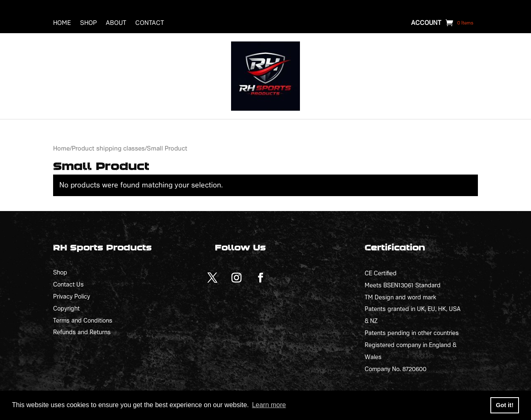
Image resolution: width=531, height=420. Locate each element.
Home (62, 23)
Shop (88, 23)
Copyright (66, 309)
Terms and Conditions (82, 321)
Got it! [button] (504, 405)
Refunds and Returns (82, 332)
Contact (149, 23)
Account (426, 23)
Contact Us (68, 285)
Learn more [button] (269, 404)
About (116, 23)
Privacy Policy (71, 297)
